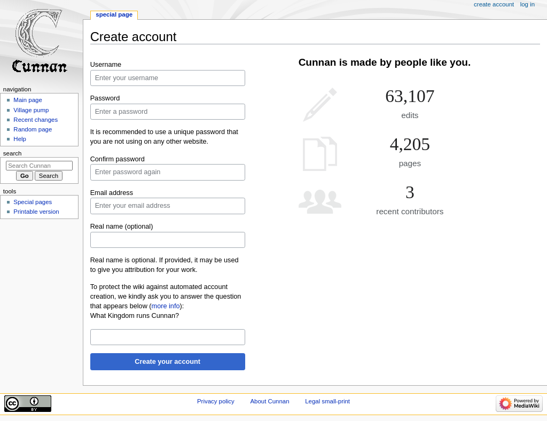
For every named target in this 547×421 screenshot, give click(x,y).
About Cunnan (269, 401)
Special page (114, 14)
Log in (527, 4)
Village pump (31, 110)
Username (106, 64)
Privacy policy (216, 401)
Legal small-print (327, 401)
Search (12, 153)
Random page (32, 129)
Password (105, 98)
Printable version (36, 211)
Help (19, 139)
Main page (27, 100)
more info (166, 306)
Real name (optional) (121, 226)
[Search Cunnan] (39, 165)
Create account (494, 4)
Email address (111, 193)
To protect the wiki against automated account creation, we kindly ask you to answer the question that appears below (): (165, 296)
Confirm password (117, 159)
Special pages (32, 202)
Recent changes (35, 119)
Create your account (167, 361)
